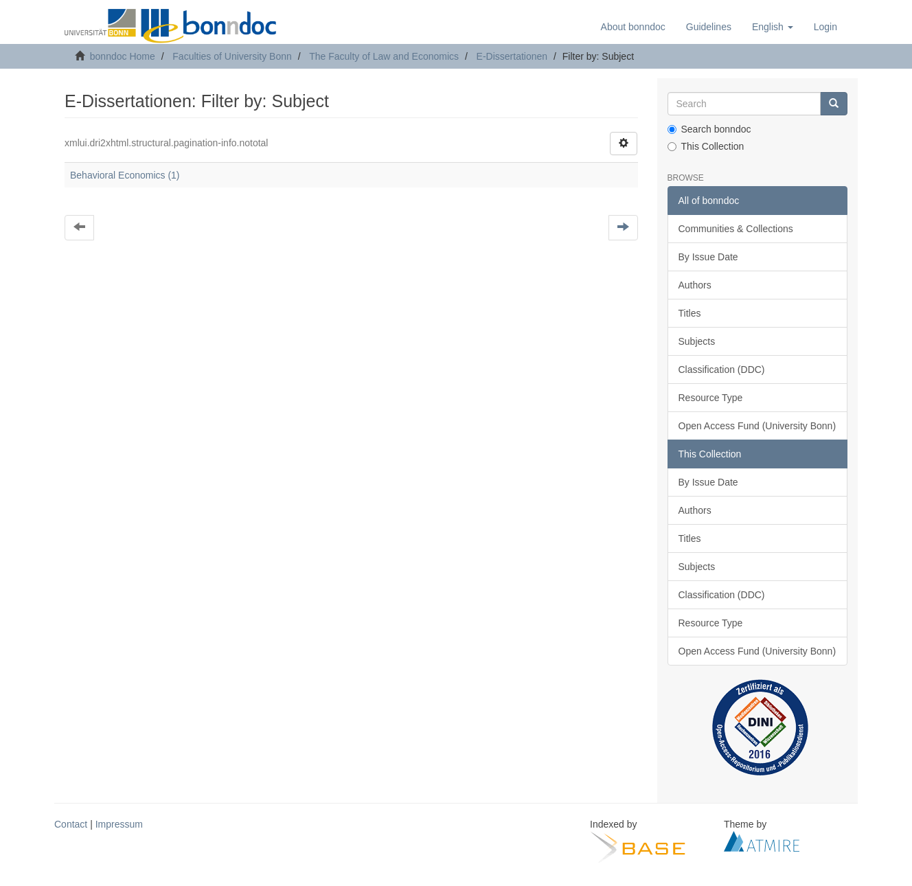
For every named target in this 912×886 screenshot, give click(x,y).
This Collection (706, 146)
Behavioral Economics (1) (125, 175)
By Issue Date (708, 256)
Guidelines (708, 26)
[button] (772, 27)
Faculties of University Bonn (232, 56)
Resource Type (711, 397)
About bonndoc (633, 26)
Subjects (697, 341)
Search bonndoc (709, 129)
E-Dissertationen (512, 56)
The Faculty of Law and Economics (384, 56)
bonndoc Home (122, 56)
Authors (695, 285)
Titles (690, 313)
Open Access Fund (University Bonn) (757, 425)
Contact (70, 824)
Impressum (119, 824)
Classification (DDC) (722, 369)
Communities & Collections (736, 228)
